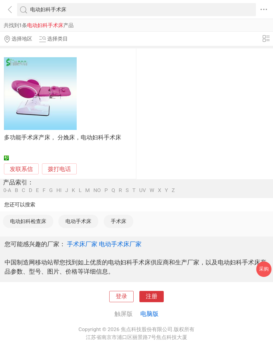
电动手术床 (78, 221)
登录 (121, 296)
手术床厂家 (82, 244)
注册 (151, 296)
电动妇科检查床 (28, 221)
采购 (264, 269)
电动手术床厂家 (120, 244)
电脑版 (149, 313)
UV (142, 190)
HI (58, 190)
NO (97, 190)
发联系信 (21, 169)
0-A (7, 190)
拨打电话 (59, 169)
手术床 (118, 221)
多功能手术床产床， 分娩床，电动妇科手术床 (62, 137)
